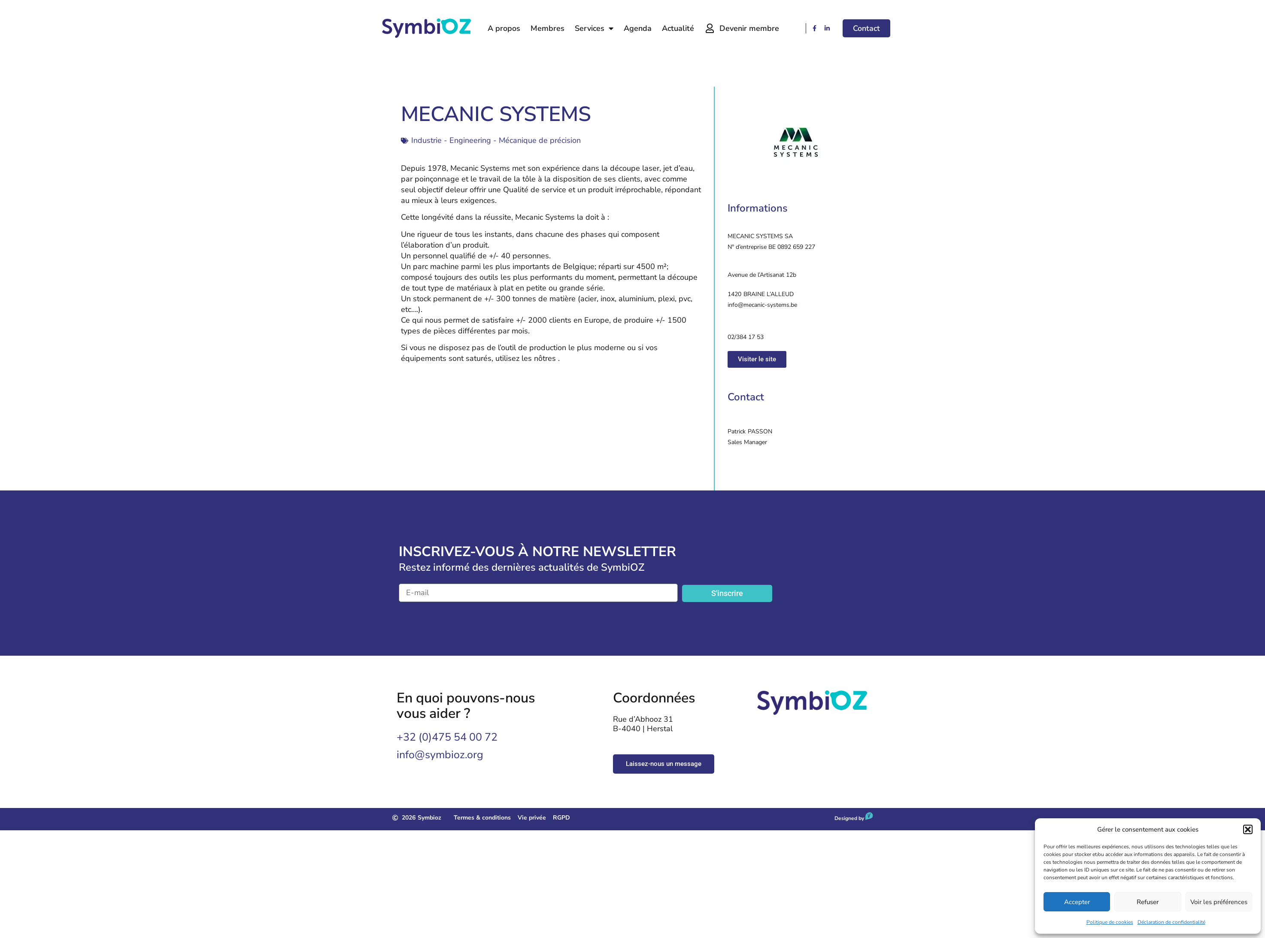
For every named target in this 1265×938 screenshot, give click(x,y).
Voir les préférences (1218, 902)
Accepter (1077, 902)
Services (594, 28)
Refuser (1148, 902)
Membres (547, 28)
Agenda (638, 28)
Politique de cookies (1109, 922)
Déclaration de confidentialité (1171, 922)
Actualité (678, 28)
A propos (504, 28)
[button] (1248, 829)
